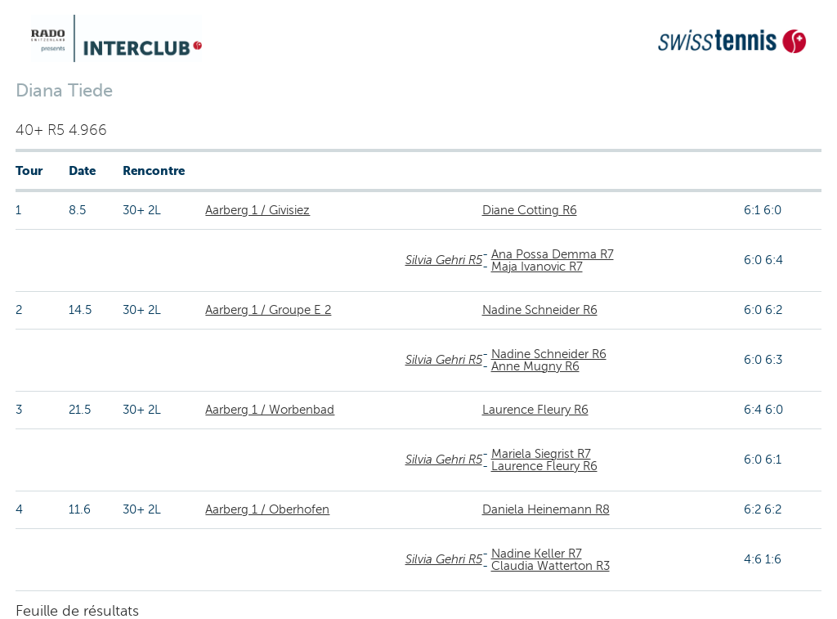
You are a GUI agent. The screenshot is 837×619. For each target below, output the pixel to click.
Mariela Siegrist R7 (541, 453)
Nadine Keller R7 (536, 553)
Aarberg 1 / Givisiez (257, 210)
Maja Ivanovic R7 (537, 266)
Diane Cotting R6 (529, 210)
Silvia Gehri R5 (443, 260)
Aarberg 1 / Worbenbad (269, 409)
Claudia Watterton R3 (550, 565)
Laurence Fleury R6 (535, 409)
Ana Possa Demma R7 (552, 254)
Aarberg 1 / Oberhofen (267, 509)
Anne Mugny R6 (535, 366)
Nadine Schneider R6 (540, 309)
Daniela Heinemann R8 (546, 509)
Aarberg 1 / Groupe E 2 (268, 309)
